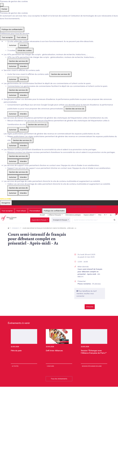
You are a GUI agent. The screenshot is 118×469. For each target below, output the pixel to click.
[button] (90, 311)
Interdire (23, 45)
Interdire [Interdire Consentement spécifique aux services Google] (23, 114)
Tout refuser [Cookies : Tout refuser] (21, 37)
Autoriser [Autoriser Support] (12, 177)
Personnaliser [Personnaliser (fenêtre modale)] (35, 211)
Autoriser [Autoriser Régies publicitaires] (12, 145)
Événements (15, 233)
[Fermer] (1, 4)
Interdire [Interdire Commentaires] (23, 95)
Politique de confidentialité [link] (12, 29)
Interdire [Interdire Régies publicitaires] (23, 145)
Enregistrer (6, 203)
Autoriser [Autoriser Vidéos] (12, 193)
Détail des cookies (25, 50)
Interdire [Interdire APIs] (23, 66)
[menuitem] (41, 218)
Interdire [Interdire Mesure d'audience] (23, 130)
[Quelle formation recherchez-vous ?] (91, 222)
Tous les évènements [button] (59, 384)
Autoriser (12, 45)
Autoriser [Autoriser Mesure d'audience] (12, 130)
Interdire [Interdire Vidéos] (23, 193)
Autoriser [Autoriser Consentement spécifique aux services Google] (12, 114)
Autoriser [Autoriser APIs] (12, 66)
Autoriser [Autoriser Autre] (12, 79)
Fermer (4, 9)
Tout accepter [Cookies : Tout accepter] (7, 37)
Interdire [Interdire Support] (23, 177)
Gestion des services (18, 61)
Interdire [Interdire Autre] (23, 79)
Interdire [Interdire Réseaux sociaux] (23, 161)
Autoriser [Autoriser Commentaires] (12, 95)
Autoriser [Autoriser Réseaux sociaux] (12, 161)
